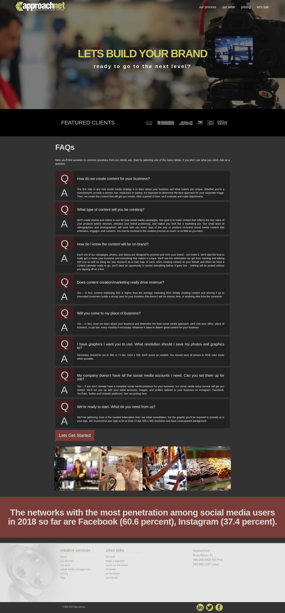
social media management (75, 569)
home (64, 556)
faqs (63, 577)
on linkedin (112, 577)
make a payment (115, 561)
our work (228, 7)
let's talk (263, 7)
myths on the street (117, 565)
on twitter (111, 569)
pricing (246, 7)
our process (207, 7)
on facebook (113, 573)
